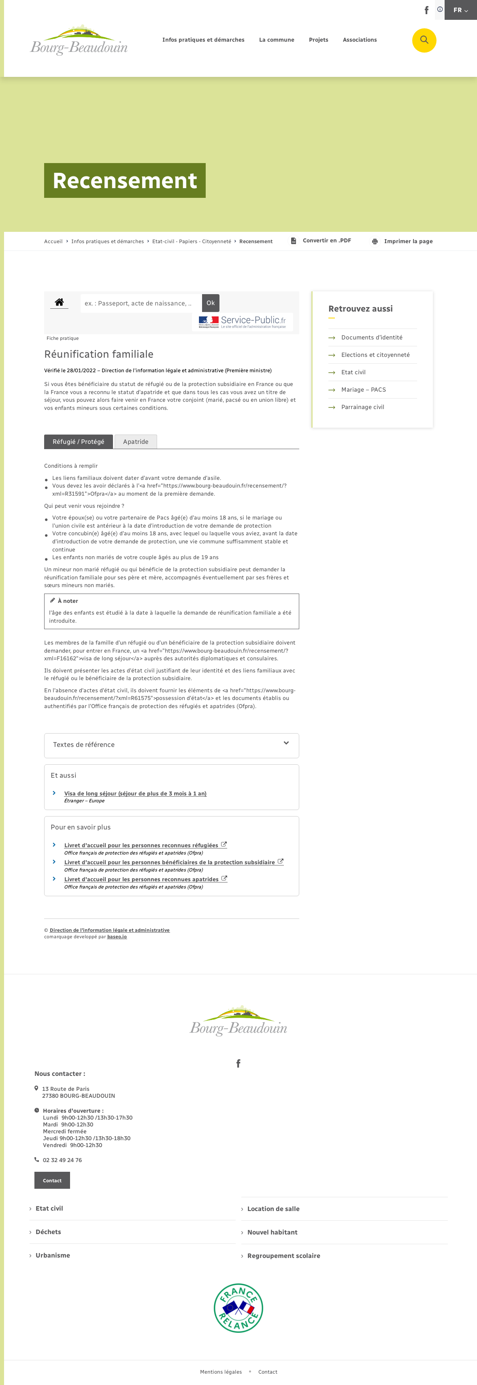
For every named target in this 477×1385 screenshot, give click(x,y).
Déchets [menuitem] (45, 1232)
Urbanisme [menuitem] (50, 1255)
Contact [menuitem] (267, 1372)
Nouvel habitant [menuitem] (269, 1232)
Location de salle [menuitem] (270, 1209)
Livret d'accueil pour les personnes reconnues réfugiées (145, 845)
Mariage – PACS (357, 389)
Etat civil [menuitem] (46, 1208)
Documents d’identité (365, 337)
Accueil (53, 241)
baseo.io (117, 937)
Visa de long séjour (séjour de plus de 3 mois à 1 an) (135, 793)
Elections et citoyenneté (369, 354)
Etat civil (347, 372)
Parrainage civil (356, 407)
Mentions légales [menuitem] (221, 1372)
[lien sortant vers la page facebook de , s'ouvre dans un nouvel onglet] (426, 12)
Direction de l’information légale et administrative (110, 930)
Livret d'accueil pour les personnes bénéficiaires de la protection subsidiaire (173, 862)
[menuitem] (203, 40)
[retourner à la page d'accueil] (79, 40)
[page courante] (256, 241)
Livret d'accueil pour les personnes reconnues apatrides (145, 879)
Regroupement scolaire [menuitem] (280, 1256)
